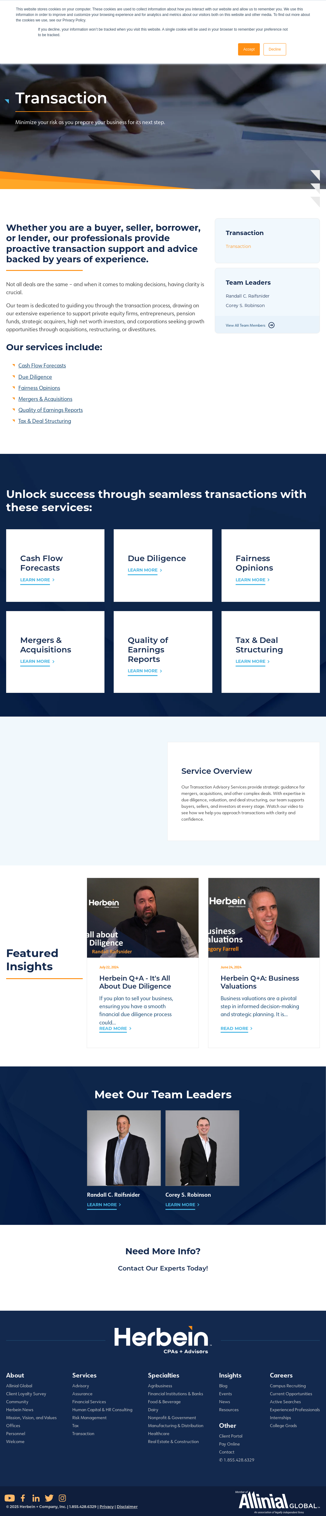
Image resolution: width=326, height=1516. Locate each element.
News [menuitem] (224, 1401)
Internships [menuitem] (280, 1417)
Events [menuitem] (225, 1393)
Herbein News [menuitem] (19, 1409)
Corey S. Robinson (245, 305)
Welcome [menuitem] (15, 1441)
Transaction (238, 246)
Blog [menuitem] (223, 1386)
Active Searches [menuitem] (285, 1401)
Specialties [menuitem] (163, 1375)
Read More (113, 1028)
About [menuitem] (15, 1375)
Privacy (107, 1506)
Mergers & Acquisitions (45, 398)
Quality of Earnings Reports (50, 409)
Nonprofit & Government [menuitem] (172, 1417)
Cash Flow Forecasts (42, 365)
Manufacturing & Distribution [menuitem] (175, 1425)
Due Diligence (35, 376)
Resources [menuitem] (229, 1409)
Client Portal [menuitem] (230, 1436)
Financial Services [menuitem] (89, 1401)
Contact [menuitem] (226, 1452)
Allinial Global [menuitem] (19, 1386)
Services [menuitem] (84, 1375)
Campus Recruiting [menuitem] (288, 1386)
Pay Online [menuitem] (229, 1444)
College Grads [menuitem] (283, 1425)
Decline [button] (275, 49)
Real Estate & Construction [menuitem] (173, 1441)
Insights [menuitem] (230, 1375)
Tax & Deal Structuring (44, 420)
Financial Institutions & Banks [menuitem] (175, 1393)
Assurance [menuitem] (82, 1393)
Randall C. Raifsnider (248, 296)
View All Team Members (245, 325)
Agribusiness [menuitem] (160, 1386)
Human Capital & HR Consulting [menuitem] (102, 1409)
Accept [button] (249, 49)
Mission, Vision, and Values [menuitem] (31, 1417)
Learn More (102, 1204)
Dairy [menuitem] (153, 1409)
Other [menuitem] (227, 1425)
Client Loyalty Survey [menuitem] (26, 1393)
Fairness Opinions (39, 387)
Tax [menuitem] (75, 1425)
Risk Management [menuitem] (89, 1417)
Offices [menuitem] (13, 1425)
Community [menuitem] (17, 1401)
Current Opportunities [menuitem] (291, 1393)
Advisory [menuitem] (80, 1386)
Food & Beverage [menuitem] (164, 1401)
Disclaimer (127, 1506)
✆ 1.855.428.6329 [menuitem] (236, 1460)
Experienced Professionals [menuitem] (295, 1409)
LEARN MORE (35, 580)
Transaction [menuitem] (83, 1433)
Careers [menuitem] (281, 1375)
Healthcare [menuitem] (158, 1433)
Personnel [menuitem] (15, 1433)
